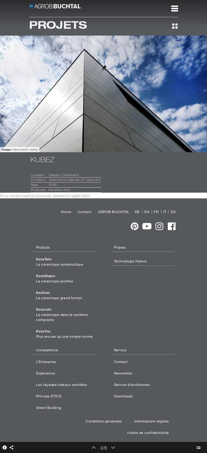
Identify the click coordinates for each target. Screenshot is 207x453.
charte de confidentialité (148, 432)
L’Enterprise (46, 361)
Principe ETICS (49, 396)
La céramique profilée (54, 278)
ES (173, 211)
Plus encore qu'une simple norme (64, 333)
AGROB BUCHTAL (113, 211)
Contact (84, 211)
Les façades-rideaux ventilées (61, 384)
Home (66, 211)
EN (147, 211)
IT (165, 211)
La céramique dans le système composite (62, 314)
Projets (120, 247)
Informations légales (151, 421)
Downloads (123, 396)
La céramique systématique (59, 261)
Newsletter (123, 373)
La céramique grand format (59, 295)
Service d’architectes (132, 384)
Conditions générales (104, 421)
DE (137, 211)
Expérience (45, 373)
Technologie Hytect (130, 261)
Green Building (48, 407)
